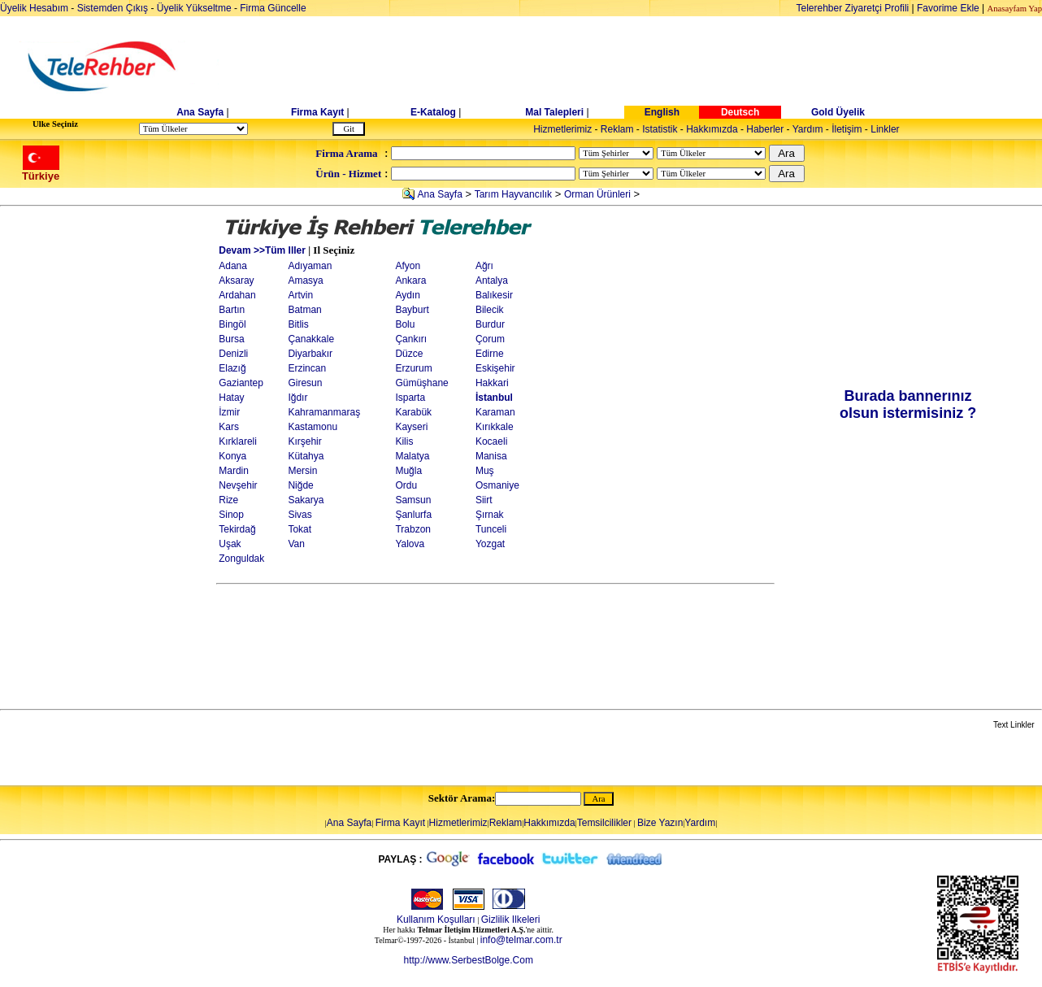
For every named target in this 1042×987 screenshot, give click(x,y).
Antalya (491, 280)
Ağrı (484, 266)
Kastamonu (312, 427)
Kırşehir (304, 441)
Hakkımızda (711, 129)
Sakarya (305, 500)
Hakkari (492, 383)
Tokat (299, 529)
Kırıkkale (494, 427)
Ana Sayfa (200, 112)
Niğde (300, 485)
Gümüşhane (421, 383)
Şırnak (489, 514)
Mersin (302, 470)
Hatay (231, 397)
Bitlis (298, 324)
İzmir (229, 412)
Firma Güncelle (273, 8)
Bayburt (411, 309)
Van (296, 544)
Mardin (234, 470)
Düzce (409, 353)
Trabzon (413, 529)
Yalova (409, 544)
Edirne (489, 353)
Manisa (491, 456)
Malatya (412, 456)
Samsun (413, 500)
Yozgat (490, 544)
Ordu (406, 485)
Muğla (408, 470)
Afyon (407, 266)
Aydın (407, 295)
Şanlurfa (413, 514)
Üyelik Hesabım (34, 8)
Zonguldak (241, 558)
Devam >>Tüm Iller (262, 250)
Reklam (617, 129)
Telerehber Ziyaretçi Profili (853, 8)
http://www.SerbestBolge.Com (467, 960)
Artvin (300, 295)
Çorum (490, 339)
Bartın (232, 309)
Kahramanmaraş (324, 412)
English (662, 112)
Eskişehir (495, 368)
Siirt (484, 500)
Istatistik (659, 129)
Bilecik (489, 309)
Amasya (305, 280)
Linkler (885, 129)
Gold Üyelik (838, 112)
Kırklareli (238, 441)
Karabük (413, 412)
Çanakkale (311, 339)
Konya (232, 456)
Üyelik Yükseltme (194, 8)
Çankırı (411, 339)
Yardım (807, 129)
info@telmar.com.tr (521, 940)
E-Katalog (433, 112)
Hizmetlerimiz (562, 129)
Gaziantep (241, 383)
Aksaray (236, 280)
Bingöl (232, 324)
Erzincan (307, 368)
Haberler (765, 129)
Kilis (404, 441)
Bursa (231, 339)
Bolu (405, 324)
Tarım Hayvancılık (513, 194)
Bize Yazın (660, 822)
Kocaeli (491, 441)
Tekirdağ (237, 529)
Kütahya (305, 456)
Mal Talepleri (554, 112)
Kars (229, 427)
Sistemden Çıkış (112, 8)
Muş (484, 470)
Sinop (231, 514)
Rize (228, 500)
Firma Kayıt (317, 112)
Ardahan (237, 295)
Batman (304, 309)
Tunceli (490, 529)
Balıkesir (494, 295)
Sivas (299, 514)
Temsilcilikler (604, 822)
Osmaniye (497, 485)
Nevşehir (238, 485)
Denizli (233, 353)
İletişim (846, 129)
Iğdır (297, 397)
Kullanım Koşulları (436, 919)
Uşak (230, 544)
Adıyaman (310, 266)
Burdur (490, 324)
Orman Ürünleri (597, 194)
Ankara (410, 280)
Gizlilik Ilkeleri (511, 919)
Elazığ (232, 368)
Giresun (305, 383)
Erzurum (413, 368)
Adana (233, 266)
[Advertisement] (646, 66)
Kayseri (411, 427)
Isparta (410, 397)
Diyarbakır (310, 353)
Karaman (495, 412)
